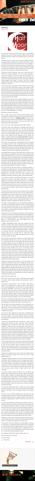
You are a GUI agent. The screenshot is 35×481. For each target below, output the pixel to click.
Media (29, 15)
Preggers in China (4, 29)
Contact (23, 17)
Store (16, 17)
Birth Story (28, 441)
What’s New (7, 15)
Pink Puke (6, 439)
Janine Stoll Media (9, 472)
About (10, 17)
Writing (17, 15)
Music (23, 15)
